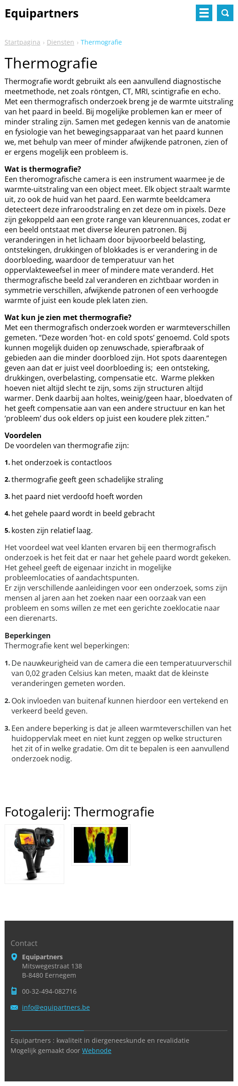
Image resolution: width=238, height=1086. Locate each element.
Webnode (96, 1050)
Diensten (60, 42)
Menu (204, 13)
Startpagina (22, 42)
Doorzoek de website (225, 13)
